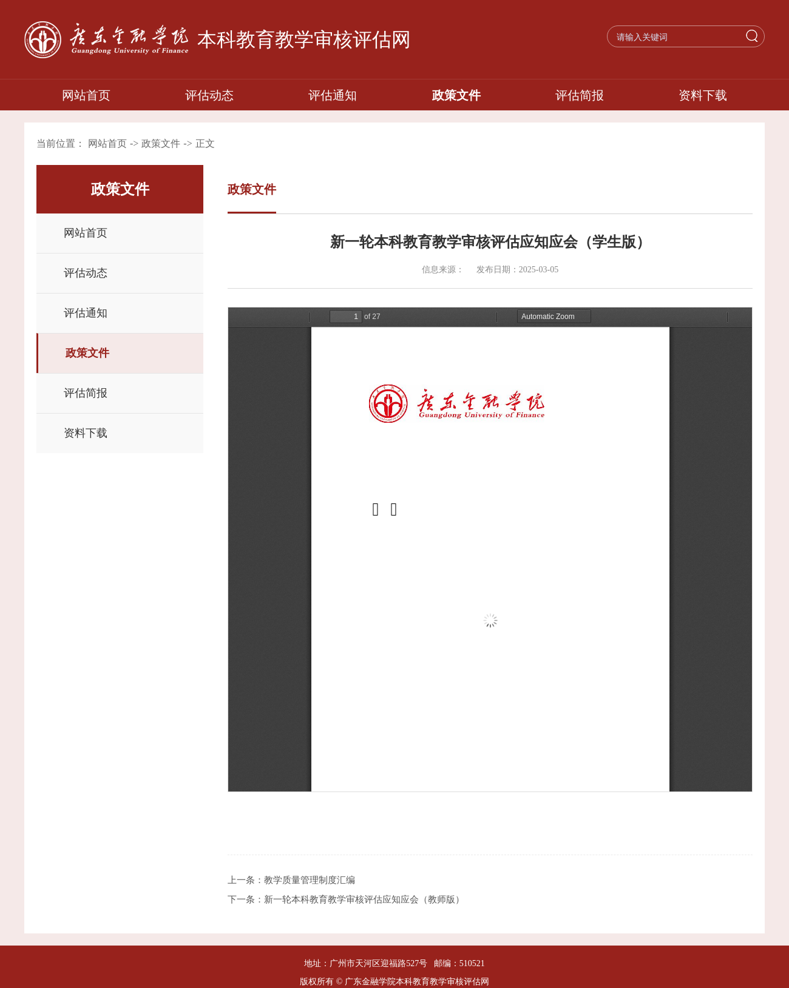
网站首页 (86, 95)
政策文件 (456, 95)
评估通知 (332, 95)
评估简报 (579, 95)
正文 (205, 143)
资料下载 (703, 95)
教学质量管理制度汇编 (309, 880)
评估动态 (209, 95)
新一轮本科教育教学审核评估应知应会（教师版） (364, 899)
